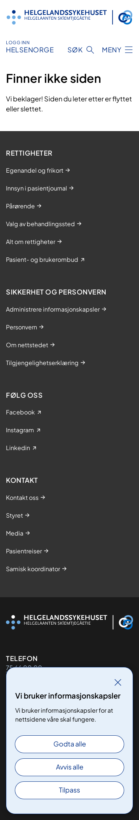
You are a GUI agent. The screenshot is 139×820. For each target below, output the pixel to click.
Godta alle (69, 743)
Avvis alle (69, 766)
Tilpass (69, 789)
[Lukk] (118, 682)
